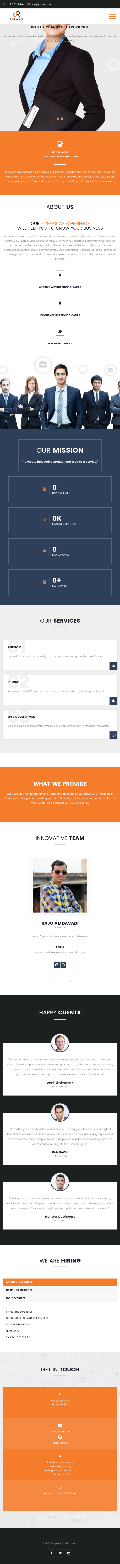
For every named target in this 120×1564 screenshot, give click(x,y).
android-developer (19, 1282)
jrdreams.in (71, 1543)
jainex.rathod (60, 1443)
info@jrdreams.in (60, 1432)
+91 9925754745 (60, 1401)
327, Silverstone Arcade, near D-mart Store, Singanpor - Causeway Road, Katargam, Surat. (60, 1468)
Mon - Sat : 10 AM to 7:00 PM (60, 1494)
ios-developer (15, 1298)
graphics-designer (19, 1290)
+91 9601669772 (60, 1405)
